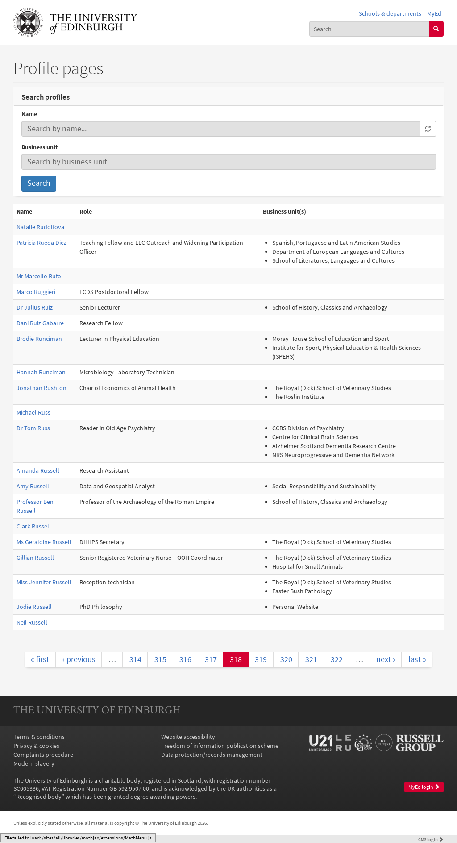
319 (261, 659)
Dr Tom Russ (33, 428)
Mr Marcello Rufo (39, 276)
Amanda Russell (38, 470)
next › (385, 659)
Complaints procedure (43, 755)
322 (337, 659)
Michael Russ (33, 412)
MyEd (434, 13)
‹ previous (79, 659)
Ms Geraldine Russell (44, 542)
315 (160, 659)
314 (135, 659)
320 (286, 659)
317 (211, 659)
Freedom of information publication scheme (219, 746)
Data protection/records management (211, 755)
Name (29, 114)
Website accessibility (188, 737)
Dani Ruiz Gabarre (40, 323)
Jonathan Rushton (41, 388)
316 (185, 659)
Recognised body (39, 797)
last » (417, 659)
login (431, 839)
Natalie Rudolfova (40, 227)
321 (311, 659)
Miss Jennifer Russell (44, 582)
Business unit (39, 147)
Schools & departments (390, 13)
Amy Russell (33, 486)
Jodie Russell (34, 607)
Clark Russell (34, 526)
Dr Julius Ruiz (35, 307)
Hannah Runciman (41, 372)
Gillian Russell (35, 558)
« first (40, 659)
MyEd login (424, 787)
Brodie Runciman (39, 339)
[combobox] (369, 28)
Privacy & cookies (36, 746)
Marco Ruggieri (36, 292)
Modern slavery (33, 763)
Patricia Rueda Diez (41, 243)
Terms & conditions (39, 737)
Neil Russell (32, 622)
